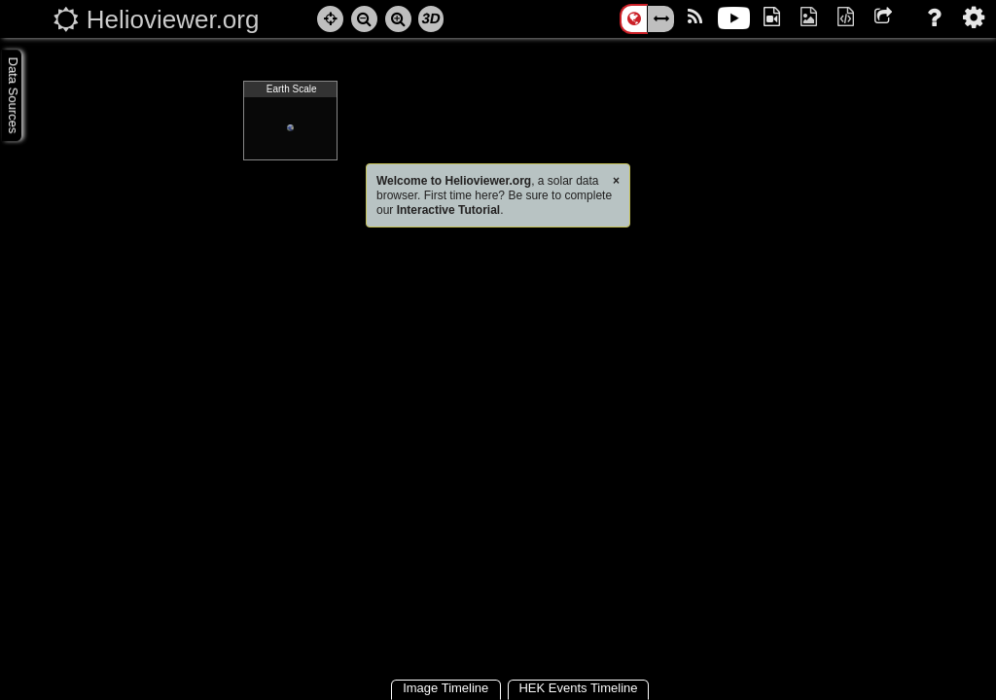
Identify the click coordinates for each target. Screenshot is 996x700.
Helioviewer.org (173, 19)
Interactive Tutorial (448, 210)
